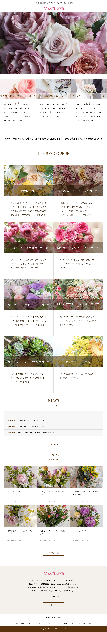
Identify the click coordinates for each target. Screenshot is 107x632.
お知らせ (50, 623)
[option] (53, 43)
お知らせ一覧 (53, 444)
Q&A (65, 623)
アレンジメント (19, 501)
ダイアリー (58, 623)
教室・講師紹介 (20, 623)
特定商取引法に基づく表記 (83, 623)
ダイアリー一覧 (53, 553)
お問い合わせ (53, 605)
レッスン (29, 623)
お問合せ (71, 623)
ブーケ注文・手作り (39, 623)
